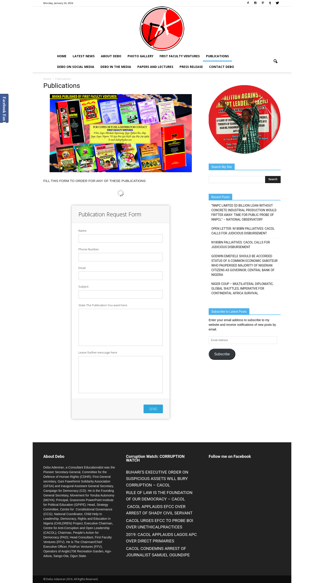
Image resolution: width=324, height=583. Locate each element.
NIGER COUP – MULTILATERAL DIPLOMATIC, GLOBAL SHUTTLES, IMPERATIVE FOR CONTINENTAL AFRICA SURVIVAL (242, 288)
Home (61, 56)
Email (82, 268)
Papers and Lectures (155, 67)
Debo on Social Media (75, 67)
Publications (217, 56)
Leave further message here (97, 352)
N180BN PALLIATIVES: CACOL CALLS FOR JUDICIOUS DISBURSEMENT (240, 245)
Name (82, 231)
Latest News (84, 56)
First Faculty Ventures (180, 56)
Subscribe (222, 354)
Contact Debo (221, 67)
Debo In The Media (115, 67)
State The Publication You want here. (103, 305)
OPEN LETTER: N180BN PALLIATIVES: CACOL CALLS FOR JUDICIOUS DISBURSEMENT (243, 231)
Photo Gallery (140, 56)
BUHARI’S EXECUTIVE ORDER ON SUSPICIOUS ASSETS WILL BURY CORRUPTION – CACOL (157, 479)
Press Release (191, 67)
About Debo (111, 56)
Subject (83, 287)
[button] (275, 61)
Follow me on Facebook (230, 456)
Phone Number (88, 249)
